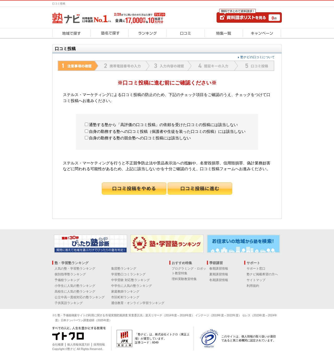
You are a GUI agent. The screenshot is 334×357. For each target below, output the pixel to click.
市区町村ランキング (125, 297)
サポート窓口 (256, 268)
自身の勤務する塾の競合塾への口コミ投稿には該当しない (138, 138)
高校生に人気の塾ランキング (75, 291)
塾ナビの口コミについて (257, 57)
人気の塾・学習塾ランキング (75, 268)
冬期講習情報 (218, 280)
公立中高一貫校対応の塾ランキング (80, 297)
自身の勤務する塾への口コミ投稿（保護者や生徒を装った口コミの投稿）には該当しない (165, 131)
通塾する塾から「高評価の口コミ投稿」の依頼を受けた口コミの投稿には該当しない (161, 124)
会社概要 (58, 344)
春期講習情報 (218, 268)
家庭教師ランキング (125, 291)
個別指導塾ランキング (70, 274)
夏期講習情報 (218, 274)
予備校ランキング (67, 280)
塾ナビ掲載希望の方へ (262, 274)
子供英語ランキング (69, 303)
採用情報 (99, 344)
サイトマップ (256, 280)
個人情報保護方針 (78, 344)
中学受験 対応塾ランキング (130, 280)
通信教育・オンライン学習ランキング (137, 303)
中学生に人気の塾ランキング (131, 286)
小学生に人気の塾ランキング (75, 286)
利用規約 (253, 286)
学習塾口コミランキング (128, 274)
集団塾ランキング (123, 268)
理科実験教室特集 (184, 279)
